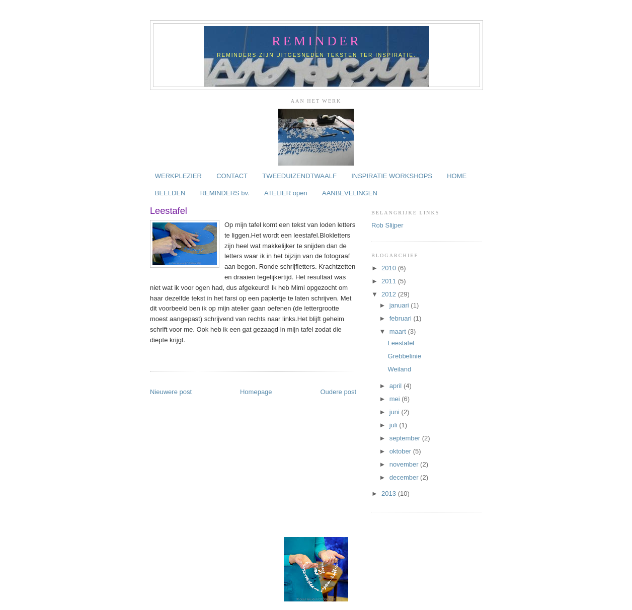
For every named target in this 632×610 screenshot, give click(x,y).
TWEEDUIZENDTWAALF (299, 176)
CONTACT (232, 176)
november (404, 464)
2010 (389, 268)
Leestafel (400, 343)
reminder (316, 41)
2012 (389, 294)
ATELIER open (285, 193)
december (404, 477)
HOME (456, 176)
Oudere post (338, 392)
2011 (389, 281)
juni (395, 412)
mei (395, 399)
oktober (401, 451)
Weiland (399, 369)
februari (401, 318)
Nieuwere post (171, 392)
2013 (389, 493)
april (396, 386)
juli (394, 425)
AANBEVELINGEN (349, 193)
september (405, 438)
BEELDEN (170, 193)
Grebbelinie (404, 356)
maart (398, 331)
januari (400, 305)
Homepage (256, 392)
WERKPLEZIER (178, 176)
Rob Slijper (387, 225)
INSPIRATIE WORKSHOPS (391, 176)
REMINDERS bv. (225, 193)
